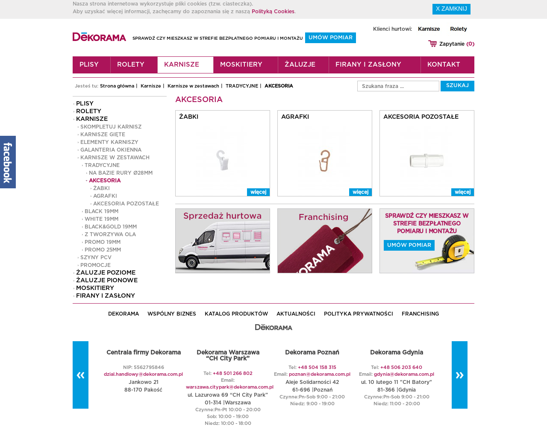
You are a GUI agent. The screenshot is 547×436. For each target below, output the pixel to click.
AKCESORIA (279, 86)
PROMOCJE (95, 265)
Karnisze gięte (102, 134)
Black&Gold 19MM (111, 226)
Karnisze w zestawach (193, 86)
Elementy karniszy (109, 142)
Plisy (89, 64)
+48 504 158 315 (317, 367)
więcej (258, 192)
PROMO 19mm (103, 242)
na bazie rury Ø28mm (121, 173)
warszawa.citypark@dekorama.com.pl (230, 387)
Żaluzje (300, 64)
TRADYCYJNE (242, 86)
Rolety (130, 64)
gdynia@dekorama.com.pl (404, 374)
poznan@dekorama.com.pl (319, 374)
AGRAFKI (105, 196)
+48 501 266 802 (233, 373)
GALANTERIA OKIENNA (110, 149)
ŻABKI (101, 188)
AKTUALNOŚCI (295, 313)
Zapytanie (456, 44)
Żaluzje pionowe (107, 281)
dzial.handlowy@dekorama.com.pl (143, 374)
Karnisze (181, 64)
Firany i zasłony (368, 64)
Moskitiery (241, 64)
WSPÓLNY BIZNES (171, 313)
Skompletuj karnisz (110, 126)
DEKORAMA (123, 313)
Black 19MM (101, 211)
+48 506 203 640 (401, 367)
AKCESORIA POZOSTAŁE (126, 203)
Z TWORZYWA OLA (110, 234)
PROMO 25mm (103, 249)
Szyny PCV (96, 257)
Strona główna (117, 86)
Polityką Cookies (273, 11)
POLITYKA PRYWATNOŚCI (358, 313)
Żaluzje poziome (105, 273)
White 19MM (101, 219)
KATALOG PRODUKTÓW (236, 313)
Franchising (420, 313)
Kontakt (443, 64)
